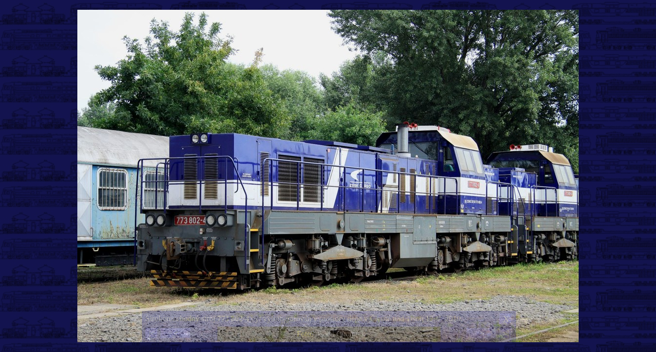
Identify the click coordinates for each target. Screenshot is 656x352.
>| (506, 334)
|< (152, 334)
